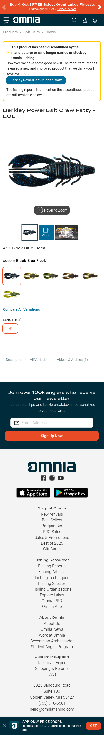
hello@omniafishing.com (52, 709)
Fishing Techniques (52, 577)
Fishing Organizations (52, 589)
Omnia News (52, 629)
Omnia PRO (52, 600)
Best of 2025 (52, 543)
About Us (52, 623)
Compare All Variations (21, 309)
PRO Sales (52, 531)
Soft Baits (32, 32)
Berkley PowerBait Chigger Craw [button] (36, 80)
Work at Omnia (52, 635)
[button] (5, 725)
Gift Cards (52, 549)
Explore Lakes (52, 595)
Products (10, 32)
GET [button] (93, 726)
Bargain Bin (52, 525)
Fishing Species (52, 583)
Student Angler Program (52, 646)
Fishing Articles (52, 571)
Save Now (67, 9)
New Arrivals (52, 514)
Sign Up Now (52, 436)
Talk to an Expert (52, 662)
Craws (51, 32)
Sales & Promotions (52, 537)
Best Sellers (52, 520)
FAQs (52, 674)
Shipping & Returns (52, 668)
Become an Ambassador (52, 641)
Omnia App (52, 606)
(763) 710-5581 (52, 703)
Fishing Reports (52, 566)
